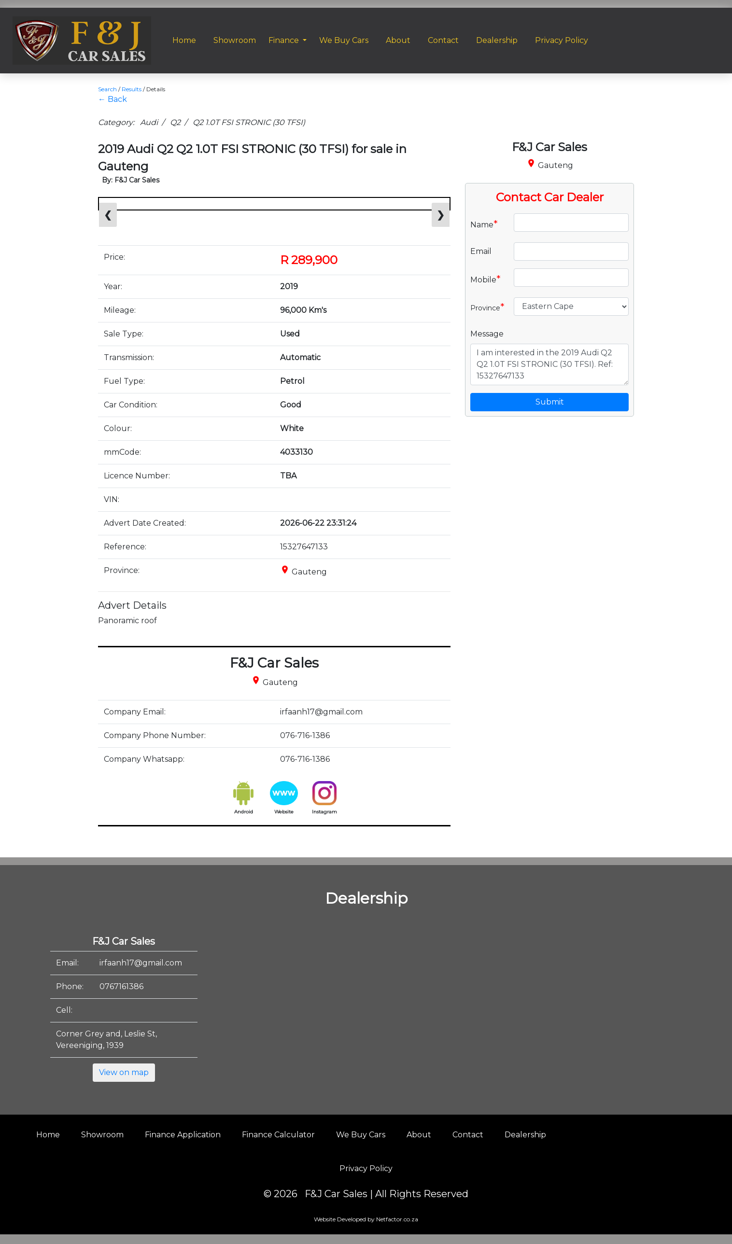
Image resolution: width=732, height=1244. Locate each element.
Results (131, 89)
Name (484, 224)
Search (107, 89)
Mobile (485, 279)
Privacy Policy (366, 1168)
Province (487, 307)
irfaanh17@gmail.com (140, 962)
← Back (112, 99)
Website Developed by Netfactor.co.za (366, 1219)
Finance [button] (284, 40)
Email (481, 251)
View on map (124, 1072)
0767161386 (121, 986)
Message (487, 333)
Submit (549, 401)
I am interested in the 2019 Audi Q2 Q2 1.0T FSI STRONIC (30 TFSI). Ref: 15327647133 (549, 364)
